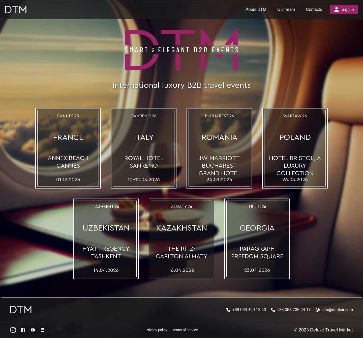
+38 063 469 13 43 (249, 310)
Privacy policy (156, 330)
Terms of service (185, 330)
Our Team (286, 9)
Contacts (314, 9)
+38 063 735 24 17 (294, 310)
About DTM (256, 9)
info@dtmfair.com (337, 310)
